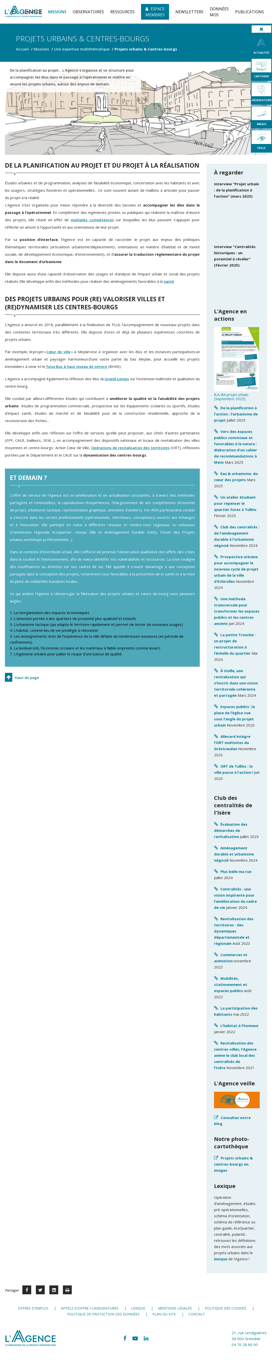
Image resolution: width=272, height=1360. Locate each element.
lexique (220, 1258)
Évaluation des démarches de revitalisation (230, 830)
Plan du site (164, 1314)
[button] (32, 12)
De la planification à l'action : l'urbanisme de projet (236, 414)
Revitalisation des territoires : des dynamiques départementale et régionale (234, 931)
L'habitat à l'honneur (239, 1025)
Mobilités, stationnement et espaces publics (230, 984)
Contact (196, 1314)
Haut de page (27, 677)
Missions (41, 49)
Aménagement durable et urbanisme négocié (234, 854)
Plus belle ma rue (235, 871)
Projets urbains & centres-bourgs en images (233, 1164)
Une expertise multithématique (82, 49)
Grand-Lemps (117, 378)
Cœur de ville (58, 351)
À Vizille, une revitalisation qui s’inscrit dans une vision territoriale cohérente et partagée (236, 683)
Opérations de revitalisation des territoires (130, 447)
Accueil (22, 49)
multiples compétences (92, 219)
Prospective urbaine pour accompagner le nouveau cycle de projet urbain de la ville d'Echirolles (236, 569)
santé (169, 281)
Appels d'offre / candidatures (89, 1308)
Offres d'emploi (33, 1308)
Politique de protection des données (103, 1314)
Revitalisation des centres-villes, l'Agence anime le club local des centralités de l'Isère (235, 1055)
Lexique (138, 1308)
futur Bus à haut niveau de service (76, 366)
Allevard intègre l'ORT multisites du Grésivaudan (232, 742)
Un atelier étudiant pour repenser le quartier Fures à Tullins (235, 503)
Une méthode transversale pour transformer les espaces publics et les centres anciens (236, 611)
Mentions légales (175, 1308)
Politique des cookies (225, 1308)
